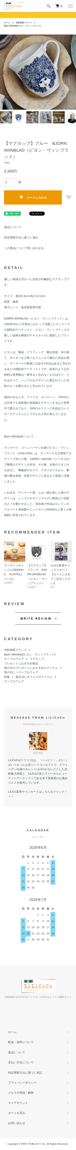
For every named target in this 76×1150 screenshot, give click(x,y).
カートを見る (16, 1113)
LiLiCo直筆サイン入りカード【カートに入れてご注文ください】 (61, 574)
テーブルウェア (14, 658)
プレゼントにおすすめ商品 (21, 663)
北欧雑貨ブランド (24, 22)
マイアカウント (18, 1102)
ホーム (7, 22)
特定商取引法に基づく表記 (21, 237)
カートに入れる (33, 197)
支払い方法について (21, 1062)
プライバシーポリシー (22, 1082)
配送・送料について (21, 1042)
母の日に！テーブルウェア (21, 672)
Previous (4, 72)
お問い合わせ (16, 1123)
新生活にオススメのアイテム (34, 676)
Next (71, 72)
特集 (7, 676)
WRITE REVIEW (36, 618)
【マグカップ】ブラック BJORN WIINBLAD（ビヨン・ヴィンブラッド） (37, 574)
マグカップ (37, 658)
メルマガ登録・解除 (21, 1092)
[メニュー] (70, 6)
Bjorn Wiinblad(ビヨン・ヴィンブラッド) (22, 26)
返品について (12, 227)
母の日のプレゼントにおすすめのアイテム (31, 667)
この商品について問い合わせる (24, 248)
